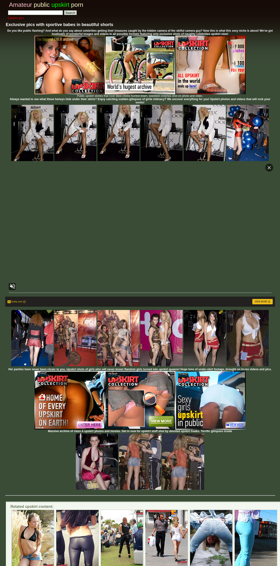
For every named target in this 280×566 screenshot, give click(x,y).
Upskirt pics (16, 18)
